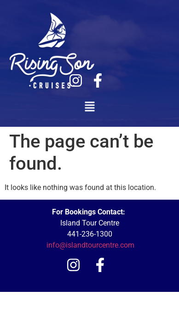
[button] (89, 107)
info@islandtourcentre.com (90, 245)
